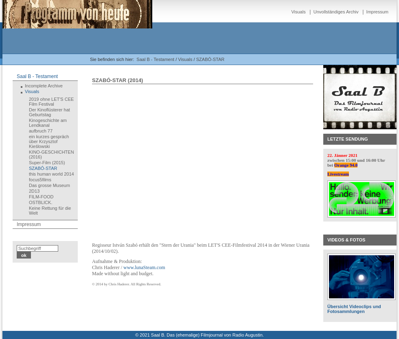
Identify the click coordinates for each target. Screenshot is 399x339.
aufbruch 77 (41, 130)
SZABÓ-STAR (210, 59)
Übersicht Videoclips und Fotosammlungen (354, 309)
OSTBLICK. (40, 202)
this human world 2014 (51, 174)
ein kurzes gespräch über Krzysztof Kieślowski (49, 141)
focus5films (40, 179)
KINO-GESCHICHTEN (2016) (51, 154)
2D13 (34, 191)
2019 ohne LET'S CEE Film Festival (51, 101)
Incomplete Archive (44, 85)
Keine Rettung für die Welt (50, 210)
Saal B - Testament (155, 59)
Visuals (298, 11)
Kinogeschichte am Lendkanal (48, 123)
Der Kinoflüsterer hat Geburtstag (49, 112)
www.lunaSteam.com (144, 267)
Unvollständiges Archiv (336, 11)
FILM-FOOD (41, 196)
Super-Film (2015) (47, 162)
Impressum (377, 11)
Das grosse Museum (49, 185)
